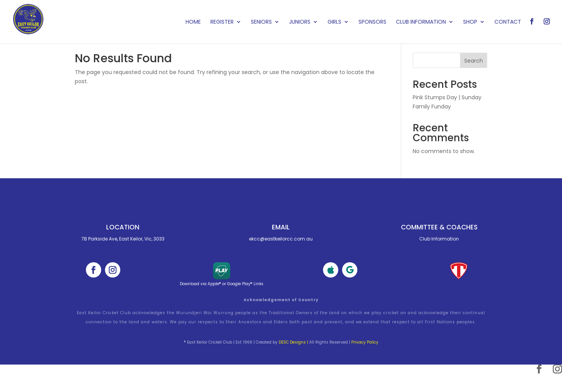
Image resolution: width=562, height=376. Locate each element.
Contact (507, 22)
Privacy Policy (364, 342)
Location (122, 227)
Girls (334, 22)
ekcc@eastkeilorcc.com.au (281, 239)
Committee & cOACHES (439, 227)
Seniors (261, 22)
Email (281, 227)
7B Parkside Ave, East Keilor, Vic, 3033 (123, 239)
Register (222, 22)
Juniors (299, 22)
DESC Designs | (293, 342)
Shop (470, 22)
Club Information (421, 22)
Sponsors (372, 22)
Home (193, 22)
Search (473, 61)
